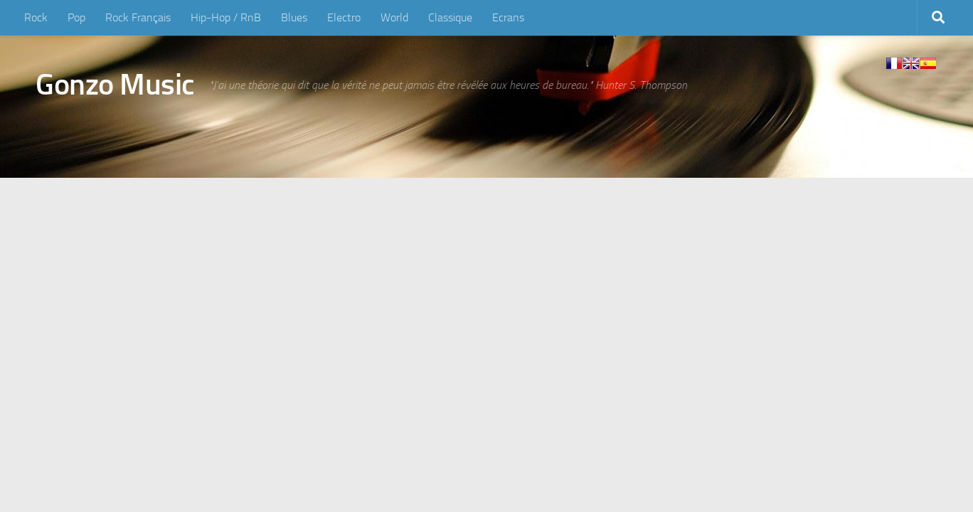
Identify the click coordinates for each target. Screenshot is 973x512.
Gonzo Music (115, 84)
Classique (450, 17)
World (394, 17)
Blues (294, 17)
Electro (344, 17)
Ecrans (508, 17)
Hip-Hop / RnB (226, 17)
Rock (36, 17)
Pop (76, 17)
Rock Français (138, 17)
